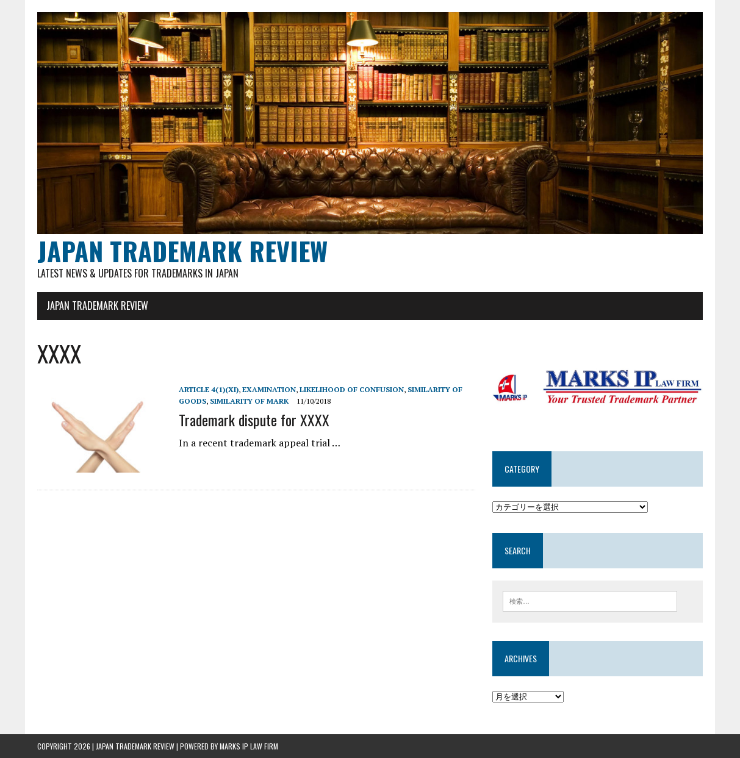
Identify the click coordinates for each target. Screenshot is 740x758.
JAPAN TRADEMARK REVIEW (97, 305)
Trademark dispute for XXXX (254, 420)
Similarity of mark (249, 401)
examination (269, 389)
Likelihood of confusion (352, 389)
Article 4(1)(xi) (209, 389)
